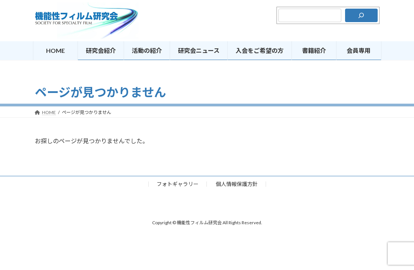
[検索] (361, 15)
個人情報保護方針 (237, 184)
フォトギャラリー (178, 184)
